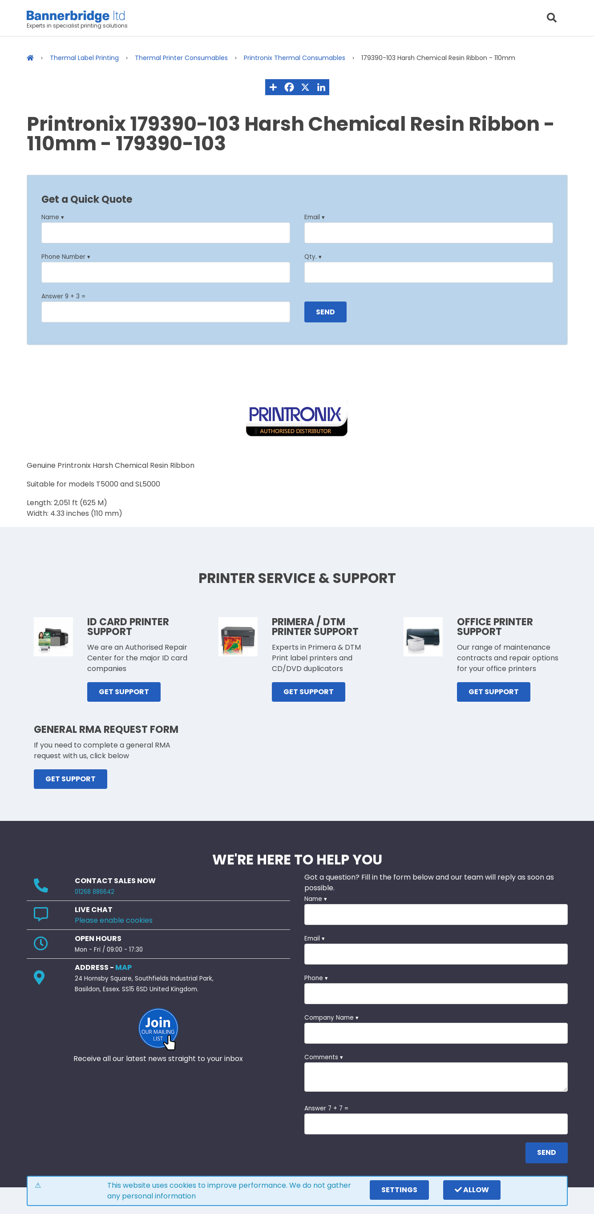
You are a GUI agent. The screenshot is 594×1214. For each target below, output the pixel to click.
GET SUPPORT (124, 692)
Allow (472, 1190)
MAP (123, 967)
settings (399, 1190)
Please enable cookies (114, 920)
